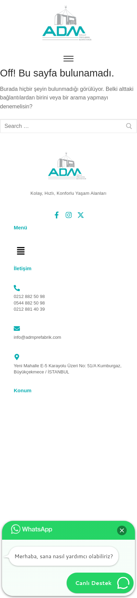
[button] (20, 251)
